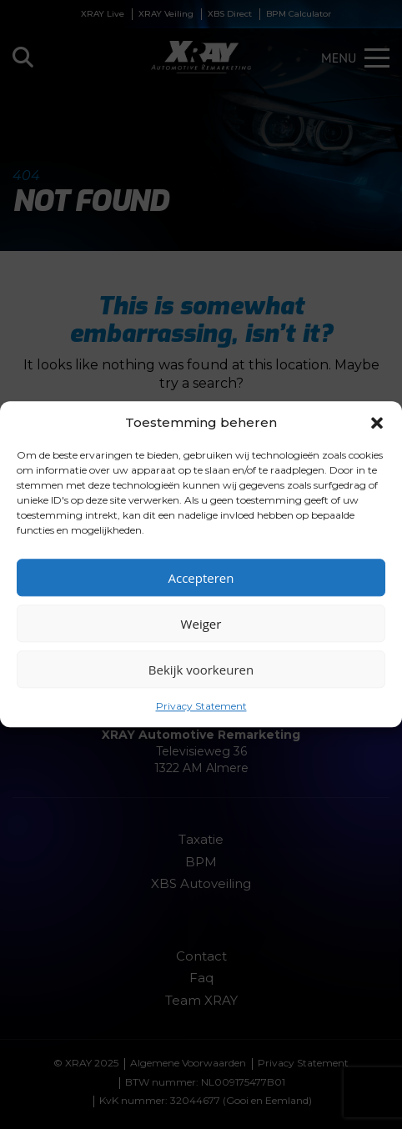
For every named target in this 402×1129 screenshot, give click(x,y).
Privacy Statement (201, 706)
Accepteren (201, 578)
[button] (377, 422)
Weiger (201, 623)
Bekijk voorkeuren (201, 669)
